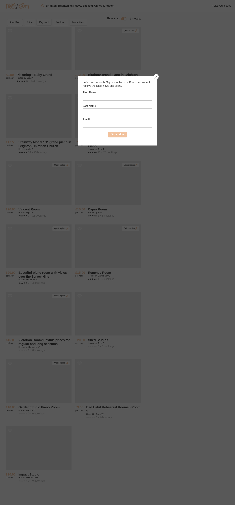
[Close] (156, 76)
